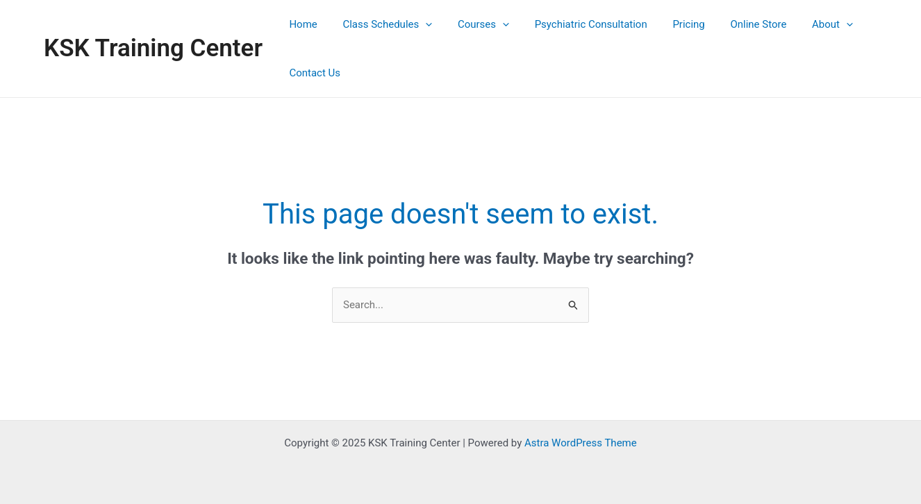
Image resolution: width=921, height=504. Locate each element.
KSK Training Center (153, 48)
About (802, 24)
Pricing (667, 24)
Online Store (733, 24)
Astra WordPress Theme (580, 443)
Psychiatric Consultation (574, 24)
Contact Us (312, 73)
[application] (418, 24)
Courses (471, 24)
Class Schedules (380, 24)
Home (301, 24)
